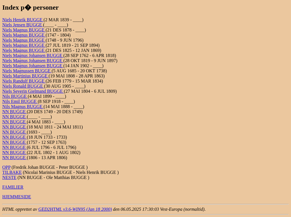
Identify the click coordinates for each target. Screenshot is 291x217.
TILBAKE (12, 172)
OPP (6, 167)
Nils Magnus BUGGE (22, 106)
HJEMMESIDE (16, 196)
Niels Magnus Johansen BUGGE (32, 55)
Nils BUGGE (15, 96)
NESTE (9, 177)
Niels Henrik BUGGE (22, 19)
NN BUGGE (14, 111)
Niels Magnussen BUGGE (27, 70)
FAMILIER (12, 187)
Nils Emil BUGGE (20, 101)
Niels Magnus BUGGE (23, 30)
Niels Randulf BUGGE (23, 81)
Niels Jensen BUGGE (22, 24)
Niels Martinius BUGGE (25, 75)
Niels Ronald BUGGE (23, 86)
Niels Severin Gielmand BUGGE (33, 91)
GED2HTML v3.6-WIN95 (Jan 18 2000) (75, 209)
